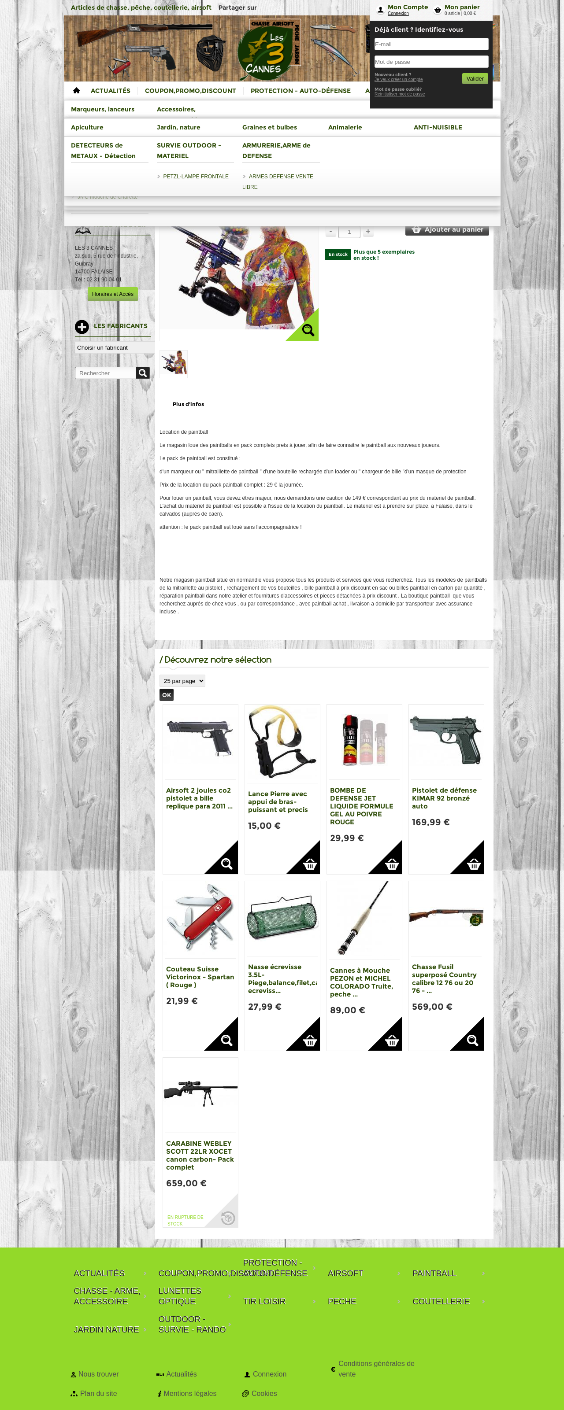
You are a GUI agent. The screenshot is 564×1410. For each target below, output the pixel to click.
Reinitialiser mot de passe (400, 94)
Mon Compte (408, 7)
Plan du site (98, 1393)
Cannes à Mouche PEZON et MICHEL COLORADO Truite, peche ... (361, 982)
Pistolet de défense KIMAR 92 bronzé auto (444, 798)
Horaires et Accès (113, 294)
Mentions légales (189, 1393)
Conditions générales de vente (376, 1369)
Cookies (264, 1393)
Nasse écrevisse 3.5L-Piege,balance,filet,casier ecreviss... (289, 979)
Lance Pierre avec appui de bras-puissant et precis (278, 802)
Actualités (181, 1374)
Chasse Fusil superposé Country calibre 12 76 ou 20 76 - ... (444, 979)
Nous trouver (98, 1374)
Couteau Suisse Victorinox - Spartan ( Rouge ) (200, 977)
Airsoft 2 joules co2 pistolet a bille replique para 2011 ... (199, 798)
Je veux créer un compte (399, 79)
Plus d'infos (188, 404)
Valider (475, 78)
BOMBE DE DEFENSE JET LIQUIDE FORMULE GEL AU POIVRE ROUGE (361, 806)
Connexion (398, 13)
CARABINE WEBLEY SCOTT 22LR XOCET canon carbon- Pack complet (200, 1155)
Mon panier (462, 7)
